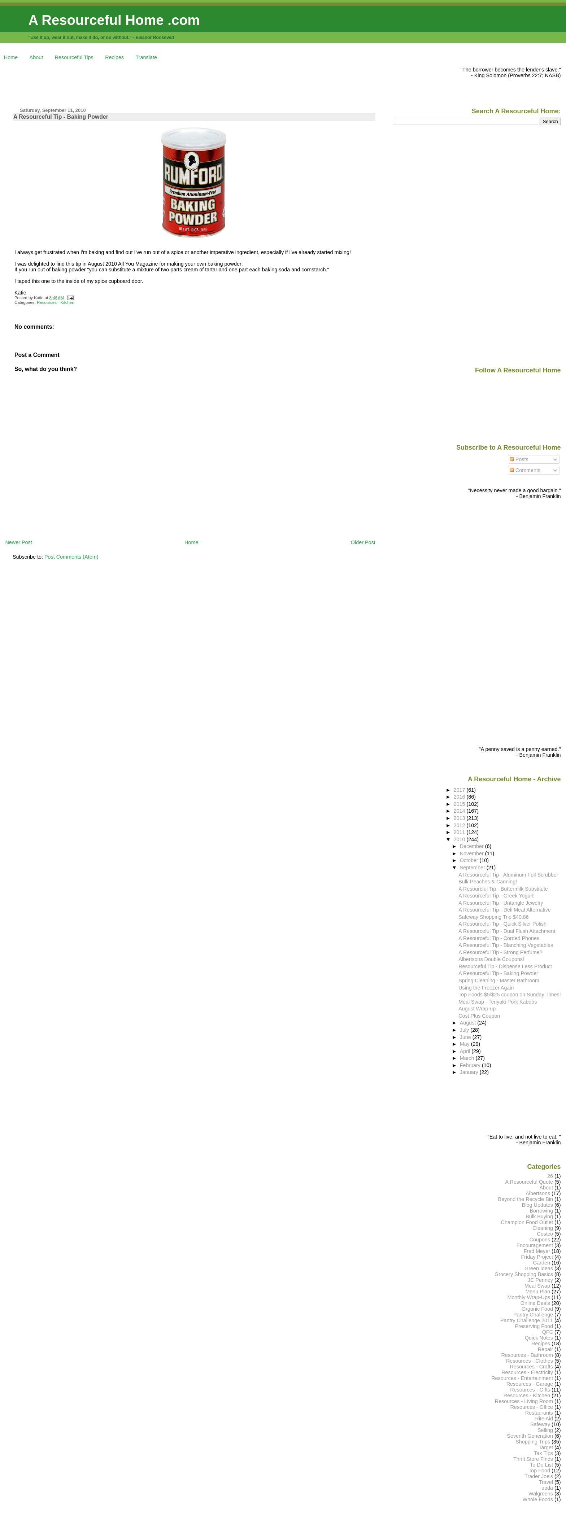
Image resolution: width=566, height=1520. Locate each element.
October (470, 860)
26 (550, 1176)
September (473, 867)
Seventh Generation (530, 1436)
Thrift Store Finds (533, 1459)
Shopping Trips (532, 1442)
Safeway (540, 1424)
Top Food (539, 1470)
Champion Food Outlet (527, 1222)
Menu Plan (537, 1291)
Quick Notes (539, 1338)
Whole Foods (537, 1499)
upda (547, 1488)
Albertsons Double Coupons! (491, 959)
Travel (546, 1482)
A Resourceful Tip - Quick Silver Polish (502, 924)
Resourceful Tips (74, 57)
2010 (460, 839)
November (472, 853)
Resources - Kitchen (55, 302)
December (472, 846)
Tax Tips (543, 1453)
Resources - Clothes (529, 1361)
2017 (460, 790)
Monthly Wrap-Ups (528, 1297)
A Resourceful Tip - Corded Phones (498, 938)
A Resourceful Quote (529, 1182)
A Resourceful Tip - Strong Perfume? (500, 952)
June (466, 1037)
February (471, 1065)
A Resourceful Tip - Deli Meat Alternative (504, 910)
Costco (545, 1234)
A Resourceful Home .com (114, 20)
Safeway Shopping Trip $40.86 (493, 917)
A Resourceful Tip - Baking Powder (60, 117)
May (465, 1044)
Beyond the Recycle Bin (525, 1199)
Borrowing (541, 1211)
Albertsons (538, 1193)
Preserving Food (534, 1326)
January (470, 1072)
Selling (545, 1430)
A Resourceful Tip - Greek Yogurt (496, 896)
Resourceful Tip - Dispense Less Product (505, 966)
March (468, 1058)
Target (546, 1447)
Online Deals (535, 1303)
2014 (460, 811)
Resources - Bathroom (527, 1355)
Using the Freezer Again (486, 988)
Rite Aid (544, 1418)
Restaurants (539, 1413)
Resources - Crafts (531, 1367)
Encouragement (535, 1245)
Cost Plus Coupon (479, 1016)
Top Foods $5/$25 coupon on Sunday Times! (509, 994)
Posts (519, 459)
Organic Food (537, 1309)
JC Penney (540, 1280)
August (469, 1023)
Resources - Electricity (527, 1372)
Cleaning (542, 1228)
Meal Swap (537, 1286)
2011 (460, 832)
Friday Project (537, 1257)
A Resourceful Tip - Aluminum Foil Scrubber (508, 875)
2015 (460, 804)
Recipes (114, 57)
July (465, 1030)
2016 (460, 797)
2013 (460, 818)
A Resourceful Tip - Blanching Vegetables (505, 945)
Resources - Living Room (524, 1401)
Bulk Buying (539, 1216)
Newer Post (18, 542)
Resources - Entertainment (522, 1378)
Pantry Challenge (533, 1315)
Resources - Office (531, 1407)
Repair (545, 1349)
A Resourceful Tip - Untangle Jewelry (500, 903)
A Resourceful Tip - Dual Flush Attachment (506, 931)
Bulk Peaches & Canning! (487, 882)
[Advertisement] (136, 83)
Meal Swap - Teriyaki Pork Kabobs (497, 1002)
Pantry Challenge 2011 (526, 1320)
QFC (547, 1332)
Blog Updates (537, 1205)
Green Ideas (538, 1268)
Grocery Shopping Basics (524, 1274)
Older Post (363, 542)
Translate (146, 57)
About (36, 57)
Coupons (540, 1239)
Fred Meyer (537, 1251)
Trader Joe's (538, 1476)
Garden (541, 1263)
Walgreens (540, 1494)
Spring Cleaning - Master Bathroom (498, 980)
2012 (460, 825)
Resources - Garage (529, 1384)
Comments (525, 470)
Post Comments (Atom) (71, 557)
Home (11, 57)
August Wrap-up (477, 1009)
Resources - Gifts (530, 1390)
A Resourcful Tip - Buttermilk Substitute (503, 889)
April (466, 1051)
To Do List (541, 1465)
